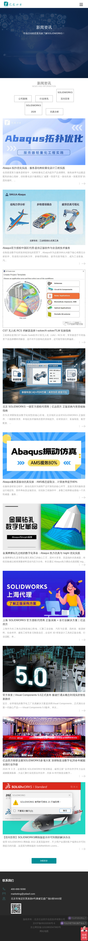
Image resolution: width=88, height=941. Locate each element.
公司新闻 (22, 98)
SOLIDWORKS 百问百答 (65, 95)
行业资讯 (44, 98)
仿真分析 (54, 111)
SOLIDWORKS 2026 (33, 108)
